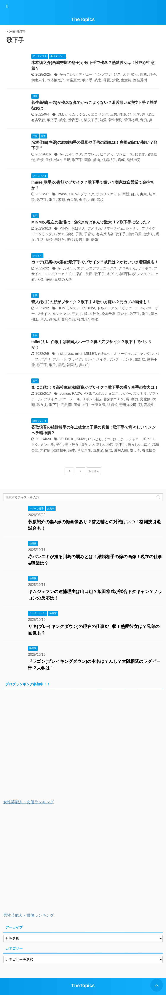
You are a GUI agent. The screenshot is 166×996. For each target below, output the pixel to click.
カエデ (78, 268)
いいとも (95, 439)
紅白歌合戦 (66, 319)
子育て (89, 234)
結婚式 (112, 405)
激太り (149, 234)
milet (78, 353)
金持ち (84, 200)
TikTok (73, 194)
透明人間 (121, 450)
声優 (40, 160)
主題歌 (140, 359)
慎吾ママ (87, 445)
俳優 (122, 114)
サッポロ (145, 268)
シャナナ (133, 228)
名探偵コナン (113, 399)
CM (60, 114)
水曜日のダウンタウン (136, 274)
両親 (125, 194)
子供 (49, 160)
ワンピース (124, 154)
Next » (94, 471)
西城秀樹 (140, 80)
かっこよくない (77, 114)
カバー (126, 393)
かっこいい (68, 74)
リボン (87, 399)
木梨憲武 (73, 80)
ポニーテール (69, 399)
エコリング (99, 114)
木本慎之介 (55, 80)
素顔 (61, 200)
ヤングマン (103, 74)
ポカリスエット (108, 194)
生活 (40, 239)
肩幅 (121, 160)
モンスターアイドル (59, 274)
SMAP (81, 439)
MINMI (64, 228)
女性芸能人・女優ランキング (28, 802)
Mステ (75, 308)
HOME (62, 308)
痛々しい (135, 445)
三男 (113, 114)
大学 (126, 74)
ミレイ (89, 359)
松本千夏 (108, 314)
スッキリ (140, 393)
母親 (106, 80)
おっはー (119, 439)
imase (62, 194)
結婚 (49, 239)
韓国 (80, 319)
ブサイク (87, 194)
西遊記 (98, 450)
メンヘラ (47, 445)
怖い (57, 160)
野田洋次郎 (128, 405)
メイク (101, 359)
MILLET (90, 353)
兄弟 (117, 74)
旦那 (66, 160)
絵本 (71, 450)
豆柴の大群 (63, 279)
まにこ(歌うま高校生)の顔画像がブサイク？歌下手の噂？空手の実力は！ (94, 387)
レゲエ (59, 234)
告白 (80, 274)
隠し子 (135, 450)
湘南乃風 (135, 234)
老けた (59, 239)
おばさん (78, 228)
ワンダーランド (121, 359)
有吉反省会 (104, 234)
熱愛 (115, 80)
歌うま (42, 405)
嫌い (134, 194)
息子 (152, 74)
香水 (94, 319)
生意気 (126, 80)
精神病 (45, 450)
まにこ (113, 393)
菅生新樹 (115, 120)
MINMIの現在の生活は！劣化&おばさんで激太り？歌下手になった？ (91, 222)
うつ (107, 439)
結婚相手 (109, 160)
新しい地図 (104, 445)
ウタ (78, 154)
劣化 (69, 234)
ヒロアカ (107, 154)
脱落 (49, 279)
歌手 (52, 200)
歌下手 (87, 80)
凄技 (97, 399)
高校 (100, 200)
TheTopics (83, 19)
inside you (65, 353)
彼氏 (89, 274)
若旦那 (84, 239)
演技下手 (91, 120)
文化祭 (145, 399)
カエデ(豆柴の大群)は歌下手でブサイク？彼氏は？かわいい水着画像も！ (94, 262)
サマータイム (113, 228)
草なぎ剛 (84, 450)
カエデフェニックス (101, 268)
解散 (108, 450)
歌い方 (122, 314)
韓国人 (72, 365)
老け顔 (72, 239)
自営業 (72, 200)
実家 (143, 194)
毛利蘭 (66, 405)
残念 (97, 80)
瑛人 (43, 319)
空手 (85, 405)
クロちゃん (127, 268)
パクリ (45, 359)
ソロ (151, 439)
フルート (59, 359)
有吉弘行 (38, 120)
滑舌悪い (75, 120)
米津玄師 (98, 405)
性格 (143, 74)
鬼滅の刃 (133, 160)
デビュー (86, 74)
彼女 (134, 74)
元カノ (77, 314)
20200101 (67, 439)
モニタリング (41, 234)
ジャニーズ (137, 439)
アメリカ (94, 228)
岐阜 (152, 194)
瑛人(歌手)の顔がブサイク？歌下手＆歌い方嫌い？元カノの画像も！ (91, 302)
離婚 (94, 239)
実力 (134, 399)
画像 (87, 160)
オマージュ (122, 353)
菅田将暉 (131, 120)
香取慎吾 (149, 450)
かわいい (66, 154)
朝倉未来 (38, 80)
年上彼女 (72, 445)
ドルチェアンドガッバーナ (118, 308)
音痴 (143, 120)
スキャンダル (143, 353)
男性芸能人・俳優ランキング (28, 915)
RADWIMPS (81, 393)
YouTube (88, 308)
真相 (147, 445)
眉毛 (61, 365)
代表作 (140, 154)
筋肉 (96, 160)
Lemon (64, 393)
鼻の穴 (84, 365)
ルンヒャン (61, 314)
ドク (34, 445)
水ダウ (112, 274)
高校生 (149, 405)
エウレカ (91, 154)
